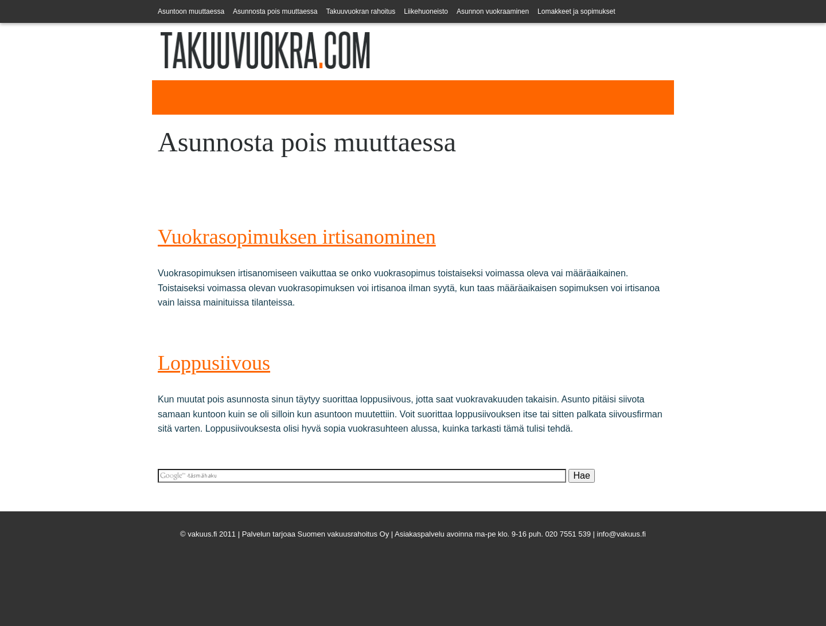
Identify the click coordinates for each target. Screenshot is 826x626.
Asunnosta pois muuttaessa (275, 11)
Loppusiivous (214, 362)
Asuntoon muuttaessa (191, 11)
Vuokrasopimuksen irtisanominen (297, 236)
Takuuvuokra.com (196, 85)
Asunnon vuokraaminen (493, 11)
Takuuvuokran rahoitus (361, 11)
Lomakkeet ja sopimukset (576, 11)
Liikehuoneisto (426, 11)
